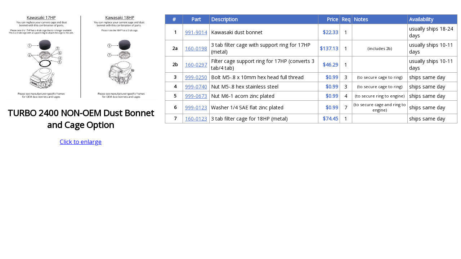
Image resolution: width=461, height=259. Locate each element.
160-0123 (196, 118)
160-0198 (196, 48)
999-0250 (196, 77)
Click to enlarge (81, 142)
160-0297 (196, 64)
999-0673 (196, 95)
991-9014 (196, 32)
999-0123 (196, 107)
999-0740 (196, 86)
